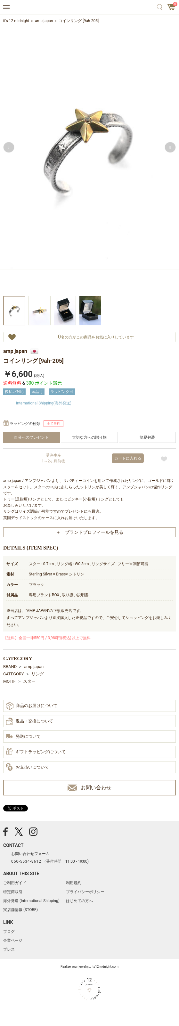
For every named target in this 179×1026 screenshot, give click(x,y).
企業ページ (12, 940)
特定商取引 (12, 892)
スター (29, 681)
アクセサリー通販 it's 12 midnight (89, 7)
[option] (89, 163)
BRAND (10, 666)
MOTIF (9, 681)
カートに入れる (127, 458)
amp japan (44, 21)
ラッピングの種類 (25, 424)
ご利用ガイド (14, 883)
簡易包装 (147, 437)
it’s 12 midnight (16, 21)
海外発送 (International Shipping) (31, 901)
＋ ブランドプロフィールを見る (89, 532)
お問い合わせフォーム (30, 853)
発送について (23, 737)
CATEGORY (13, 674)
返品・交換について (29, 721)
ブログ (9, 931)
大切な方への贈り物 (89, 437)
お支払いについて (27, 767)
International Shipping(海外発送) (43, 403)
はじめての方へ (79, 901)
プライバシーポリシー (85, 892)
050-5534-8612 (26, 861)
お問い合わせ (89, 788)
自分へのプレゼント (31, 437)
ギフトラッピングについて (36, 752)
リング (37, 674)
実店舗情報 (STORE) (20, 910)
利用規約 (73, 883)
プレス (9, 949)
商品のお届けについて (31, 706)
